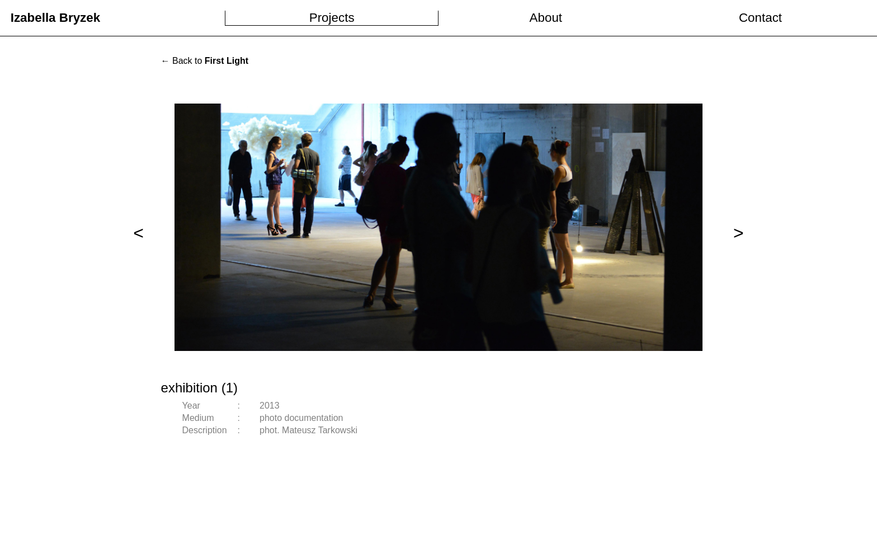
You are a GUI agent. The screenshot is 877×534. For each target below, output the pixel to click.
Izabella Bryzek (56, 18)
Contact (760, 18)
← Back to (204, 60)
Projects (332, 18)
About (546, 18)
